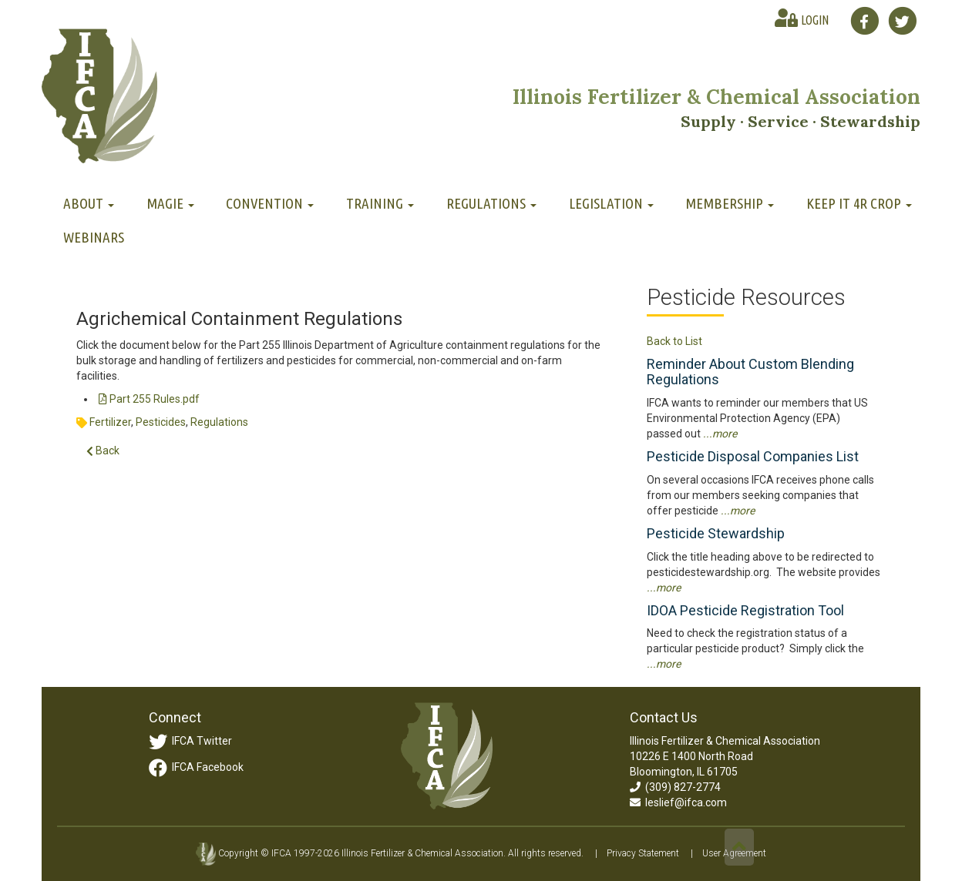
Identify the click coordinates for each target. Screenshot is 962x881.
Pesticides (161, 422)
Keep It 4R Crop (859, 203)
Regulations (491, 203)
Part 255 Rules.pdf (149, 399)
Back (102, 450)
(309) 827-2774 (675, 787)
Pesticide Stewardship (716, 533)
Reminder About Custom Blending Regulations (750, 371)
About (88, 203)
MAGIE (170, 203)
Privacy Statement (643, 853)
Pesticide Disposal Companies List (753, 456)
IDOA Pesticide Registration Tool (745, 610)
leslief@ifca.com (678, 802)
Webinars (93, 237)
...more (720, 433)
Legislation (611, 203)
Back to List (674, 341)
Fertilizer (110, 422)
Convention (270, 203)
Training (380, 203)
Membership (729, 203)
